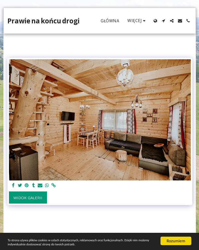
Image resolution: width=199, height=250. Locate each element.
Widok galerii (27, 197)
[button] (163, 21)
